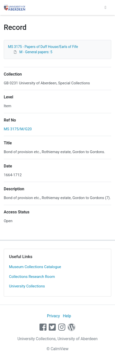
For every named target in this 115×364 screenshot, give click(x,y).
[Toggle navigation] (105, 7)
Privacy (53, 316)
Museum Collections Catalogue (35, 267)
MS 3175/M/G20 (18, 129)
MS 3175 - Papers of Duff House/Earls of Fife (43, 47)
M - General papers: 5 (35, 52)
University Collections (27, 286)
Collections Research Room (32, 276)
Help (67, 316)
